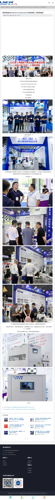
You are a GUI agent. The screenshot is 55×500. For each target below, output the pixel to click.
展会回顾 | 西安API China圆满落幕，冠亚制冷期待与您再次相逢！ (42, 432)
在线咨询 (21, 497)
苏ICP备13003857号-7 (42, 493)
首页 (3, 7)
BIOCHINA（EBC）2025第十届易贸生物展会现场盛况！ (42, 425)
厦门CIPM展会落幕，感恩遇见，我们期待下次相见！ (17, 432)
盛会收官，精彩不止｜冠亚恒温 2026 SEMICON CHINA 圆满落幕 (20, 409)
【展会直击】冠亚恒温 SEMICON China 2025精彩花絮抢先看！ (16, 425)
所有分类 (10, 497)
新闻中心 (8, 7)
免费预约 (33, 497)
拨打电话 (44, 497)
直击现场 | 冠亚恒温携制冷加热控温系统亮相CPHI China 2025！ (20, 407)
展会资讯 (13, 7)
